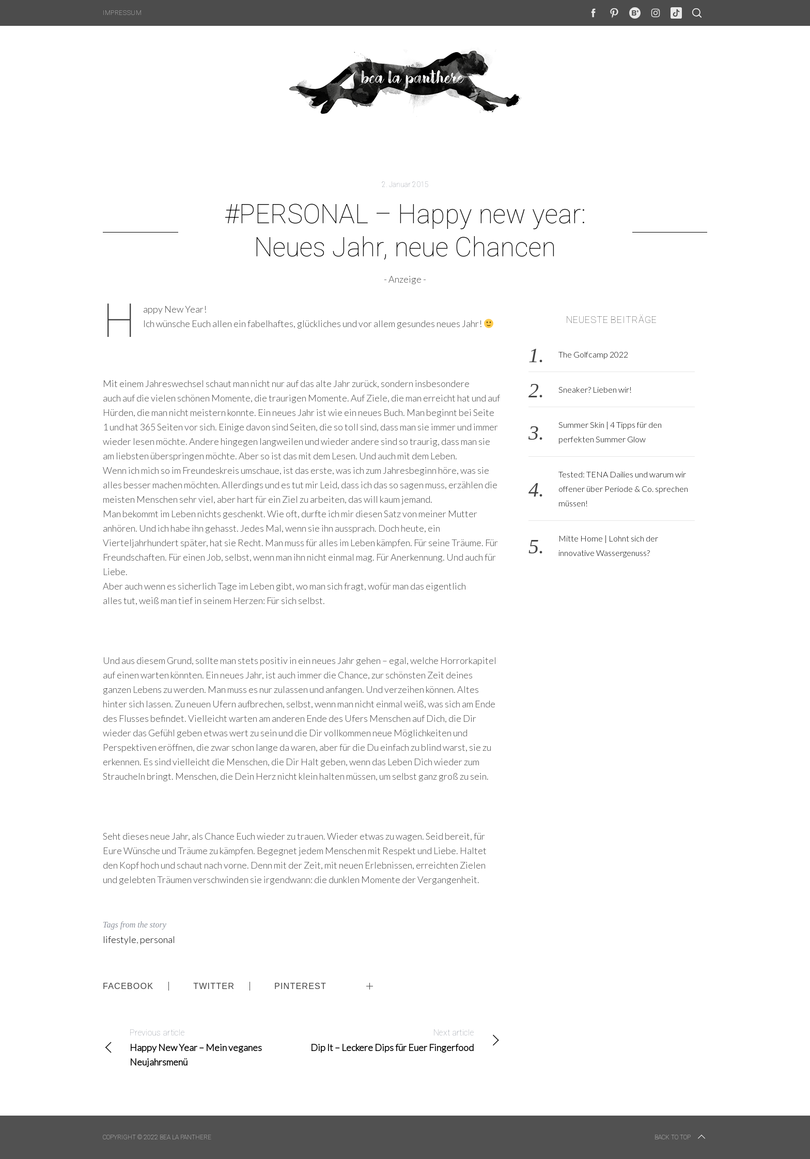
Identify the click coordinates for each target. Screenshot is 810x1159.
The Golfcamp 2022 (593, 354)
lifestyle (119, 939)
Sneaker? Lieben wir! (595, 389)
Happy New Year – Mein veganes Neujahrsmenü (202, 1047)
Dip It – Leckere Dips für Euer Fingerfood (401, 1039)
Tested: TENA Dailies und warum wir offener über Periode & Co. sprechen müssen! (623, 488)
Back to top (681, 1137)
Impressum (122, 13)
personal (157, 939)
